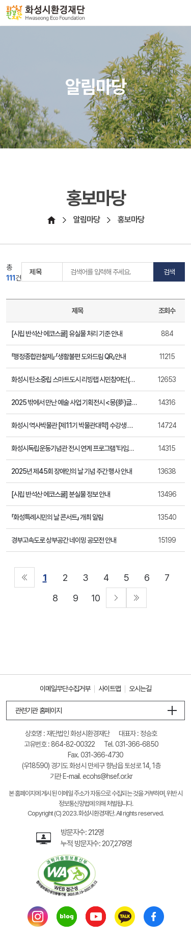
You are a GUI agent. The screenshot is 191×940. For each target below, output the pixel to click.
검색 (169, 272)
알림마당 (86, 219)
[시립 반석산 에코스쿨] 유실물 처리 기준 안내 (66, 333)
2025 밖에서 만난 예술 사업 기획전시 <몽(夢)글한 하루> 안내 (74, 402)
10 (95, 598)
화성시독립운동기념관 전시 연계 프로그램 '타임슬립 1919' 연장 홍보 (74, 448)
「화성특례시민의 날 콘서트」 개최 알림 (57, 517)
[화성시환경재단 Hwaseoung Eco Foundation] (45, 13)
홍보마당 (131, 219)
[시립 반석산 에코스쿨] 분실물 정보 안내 (60, 494)
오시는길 (140, 688)
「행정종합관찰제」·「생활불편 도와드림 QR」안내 (68, 356)
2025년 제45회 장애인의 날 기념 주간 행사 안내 (71, 471)
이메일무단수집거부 (65, 688)
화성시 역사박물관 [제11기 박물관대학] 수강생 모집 (74, 425)
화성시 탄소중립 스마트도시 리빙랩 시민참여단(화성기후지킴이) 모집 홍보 (74, 379)
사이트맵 (109, 688)
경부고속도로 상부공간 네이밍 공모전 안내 (63, 540)
